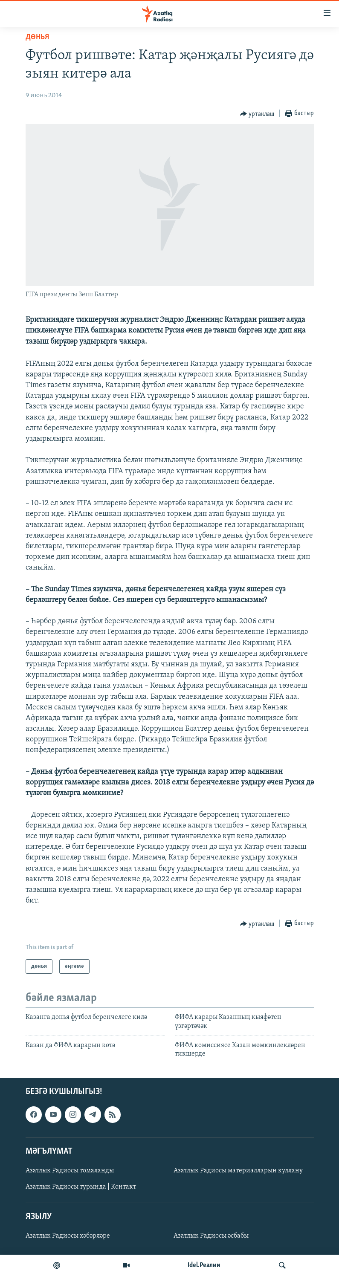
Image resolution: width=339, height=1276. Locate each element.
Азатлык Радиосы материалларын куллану (238, 1170)
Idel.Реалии (204, 1265)
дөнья (37, 37)
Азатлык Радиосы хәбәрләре (68, 1236)
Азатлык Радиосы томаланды (70, 1170)
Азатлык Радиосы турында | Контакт (81, 1186)
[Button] (257, 114)
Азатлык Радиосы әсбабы (211, 1236)
